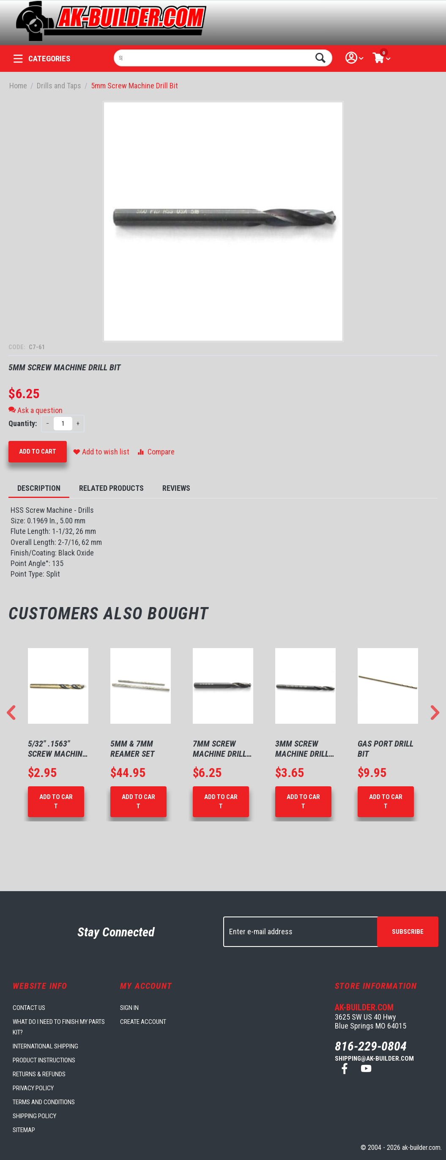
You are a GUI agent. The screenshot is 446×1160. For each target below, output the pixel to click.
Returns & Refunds (39, 1074)
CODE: (17, 347)
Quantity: (22, 423)
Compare (155, 451)
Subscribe (408, 932)
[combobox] (223, 57)
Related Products (111, 488)
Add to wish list (101, 451)
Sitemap (24, 1130)
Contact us (29, 1008)
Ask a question (35, 410)
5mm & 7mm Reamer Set (132, 749)
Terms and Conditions (44, 1102)
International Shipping (45, 1046)
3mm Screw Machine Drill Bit (302, 749)
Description (38, 488)
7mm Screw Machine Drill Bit (219, 749)
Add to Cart (37, 451)
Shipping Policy (34, 1116)
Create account (143, 1022)
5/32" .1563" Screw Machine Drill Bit (57, 749)
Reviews (176, 488)
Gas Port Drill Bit (385, 749)
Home (18, 85)
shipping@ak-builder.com (374, 1058)
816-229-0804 (371, 1046)
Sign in (129, 1008)
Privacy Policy (33, 1088)
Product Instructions (44, 1060)
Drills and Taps (59, 85)
